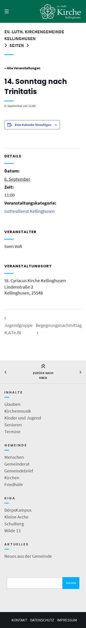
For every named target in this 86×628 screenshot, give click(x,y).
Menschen (14, 457)
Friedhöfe (13, 484)
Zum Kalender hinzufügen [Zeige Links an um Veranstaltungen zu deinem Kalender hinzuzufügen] (33, 125)
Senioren (13, 424)
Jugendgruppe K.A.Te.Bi (18, 328)
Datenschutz (42, 620)
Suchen (71, 583)
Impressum (67, 620)
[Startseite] (60, 11)
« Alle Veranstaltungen (22, 68)
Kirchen (11, 477)
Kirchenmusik (17, 411)
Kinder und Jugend (22, 418)
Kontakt (19, 620)
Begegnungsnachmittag (59, 325)
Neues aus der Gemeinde (28, 556)
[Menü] (12, 11)
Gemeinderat (17, 464)
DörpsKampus (17, 510)
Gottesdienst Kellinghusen (29, 211)
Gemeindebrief (18, 471)
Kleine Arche (16, 517)
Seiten (16, 45)
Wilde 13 (12, 530)
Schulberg (14, 523)
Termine (12, 431)
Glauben (12, 404)
